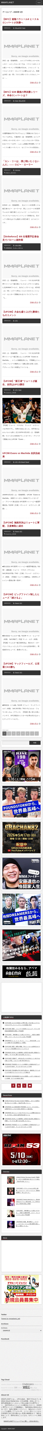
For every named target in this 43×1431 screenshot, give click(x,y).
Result (27, 462)
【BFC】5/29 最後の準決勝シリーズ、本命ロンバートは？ (19, 94)
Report (17, 531)
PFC (37, 1390)
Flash (23, 28)
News (16, 100)
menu (39, 2)
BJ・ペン (33, 1387)
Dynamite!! (11, 1387)
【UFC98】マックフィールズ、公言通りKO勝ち (20, 665)
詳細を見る (34, 82)
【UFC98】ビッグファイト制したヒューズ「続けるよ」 (20, 596)
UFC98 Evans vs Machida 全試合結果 (21, 455)
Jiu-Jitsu (28, 1390)
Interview (17, 170)
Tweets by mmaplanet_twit (10, 1319)
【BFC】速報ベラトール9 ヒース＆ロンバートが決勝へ (20, 21)
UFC (16, 320)
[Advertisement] (19, 996)
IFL (40, 1390)
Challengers (28, 1384)
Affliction (36, 1384)
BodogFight (4, 1387)
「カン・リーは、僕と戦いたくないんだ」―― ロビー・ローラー (20, 163)
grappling (3, 1384)
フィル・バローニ (18, 248)
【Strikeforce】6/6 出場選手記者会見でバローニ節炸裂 (20, 238)
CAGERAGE (17, 1390)
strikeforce (9, 248)
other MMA (18, 245)
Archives (4, 1328)
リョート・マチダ (11, 392)
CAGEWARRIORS (6, 1390)
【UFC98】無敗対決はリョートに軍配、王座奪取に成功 (20, 524)
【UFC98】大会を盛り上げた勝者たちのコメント (20, 313)
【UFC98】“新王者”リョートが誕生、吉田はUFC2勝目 (19, 383)
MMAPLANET (11, 1428)
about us (23, 1390)
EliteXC (33, 1390)
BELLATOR (18, 28)
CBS (40, 1384)
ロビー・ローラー (11, 172)
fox (12, 1390)
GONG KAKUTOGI (16, 1384)
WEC (26, 1387)
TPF (15, 1387)
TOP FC (20, 1387)
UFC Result (21, 462)
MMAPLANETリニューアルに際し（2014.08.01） (21, 1421)
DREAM (9, 1384)
